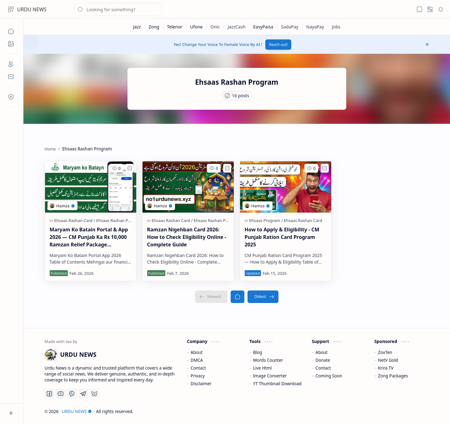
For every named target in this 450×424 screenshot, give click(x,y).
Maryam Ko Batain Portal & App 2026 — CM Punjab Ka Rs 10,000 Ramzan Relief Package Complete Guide (89, 237)
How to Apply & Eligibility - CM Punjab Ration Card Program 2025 (282, 237)
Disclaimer (201, 383)
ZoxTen (385, 352)
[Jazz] (137, 27)
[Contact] (11, 76)
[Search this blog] (118, 9)
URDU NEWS (32, 9)
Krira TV (385, 368)
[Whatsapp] (72, 393)
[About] (11, 64)
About (197, 352)
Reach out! (278, 44)
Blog (257, 352)
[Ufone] (196, 27)
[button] (11, 9)
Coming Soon (329, 376)
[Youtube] (60, 393)
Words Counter (268, 360)
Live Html (262, 368)
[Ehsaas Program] (265, 220)
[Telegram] (83, 393)
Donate (323, 360)
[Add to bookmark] (130, 168)
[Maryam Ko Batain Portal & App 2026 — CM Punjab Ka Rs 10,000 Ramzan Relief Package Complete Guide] (90, 187)
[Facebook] (49, 393)
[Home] (11, 31)
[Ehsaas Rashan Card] (74, 220)
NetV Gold (388, 360)
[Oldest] (263, 296)
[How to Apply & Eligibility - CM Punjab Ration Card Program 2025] (285, 187)
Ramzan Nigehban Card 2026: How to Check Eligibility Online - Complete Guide (186, 237)
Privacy (198, 376)
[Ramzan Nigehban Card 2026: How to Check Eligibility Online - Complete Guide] (188, 187)
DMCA (197, 360)
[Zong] (154, 27)
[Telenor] (174, 27)
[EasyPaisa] (263, 27)
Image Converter (270, 376)
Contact (198, 368)
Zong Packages (393, 376)
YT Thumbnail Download (277, 383)
